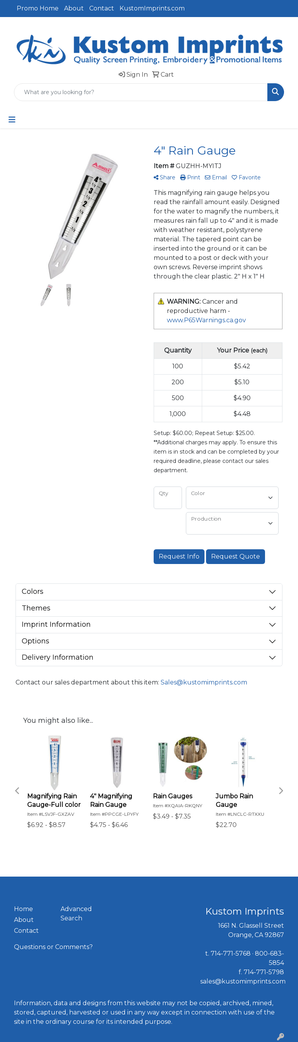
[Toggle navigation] (12, 119)
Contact (101, 8)
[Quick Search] (141, 92)
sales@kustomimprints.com (243, 981)
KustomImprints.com (152, 8)
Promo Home (38, 8)
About (74, 8)
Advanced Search (76, 913)
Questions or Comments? (53, 947)
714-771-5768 (231, 953)
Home (23, 909)
